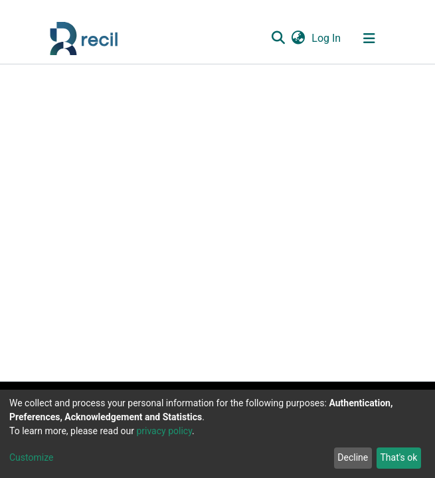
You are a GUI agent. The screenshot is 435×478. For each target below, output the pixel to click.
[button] (298, 38)
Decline (352, 457)
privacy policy (164, 431)
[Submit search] (278, 38)
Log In (326, 38)
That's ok (398, 457)
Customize (31, 457)
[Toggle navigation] (369, 38)
